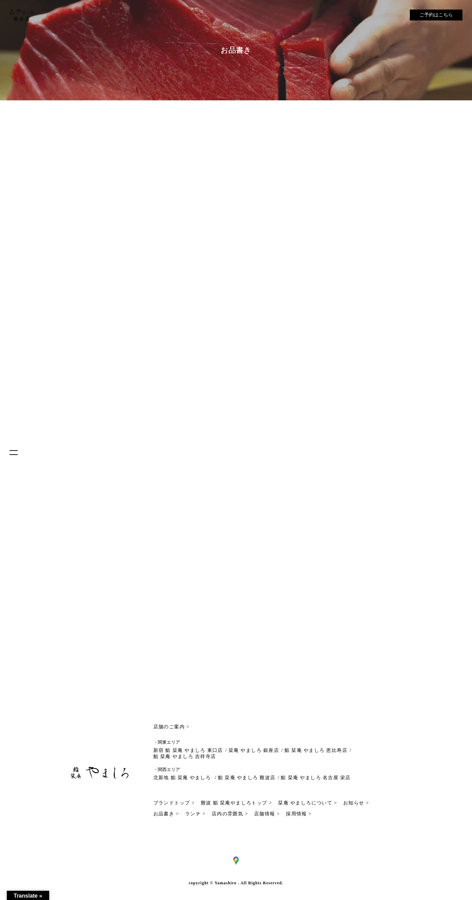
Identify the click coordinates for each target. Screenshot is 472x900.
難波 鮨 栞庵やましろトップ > (236, 802)
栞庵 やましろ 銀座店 (253, 750)
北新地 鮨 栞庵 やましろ (183, 777)
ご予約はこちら (436, 14)
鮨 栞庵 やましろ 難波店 (247, 777)
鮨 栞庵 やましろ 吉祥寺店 (184, 756)
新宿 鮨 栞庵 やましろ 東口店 (188, 750)
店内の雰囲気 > (230, 813)
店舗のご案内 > (171, 726)
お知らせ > (356, 802)
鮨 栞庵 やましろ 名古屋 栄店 (315, 777)
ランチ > (195, 813)
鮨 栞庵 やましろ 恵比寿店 (315, 750)
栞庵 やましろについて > (307, 802)
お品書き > (166, 813)
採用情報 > (299, 813)
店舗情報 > (267, 813)
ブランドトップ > (174, 802)
